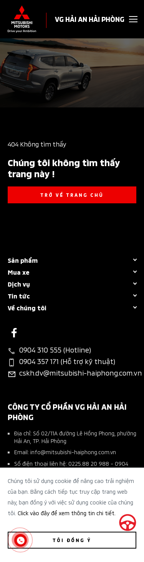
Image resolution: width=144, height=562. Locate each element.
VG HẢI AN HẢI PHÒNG (89, 18)
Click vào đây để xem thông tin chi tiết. (67, 512)
